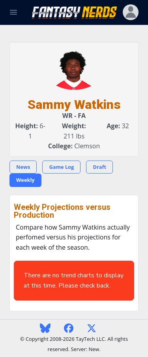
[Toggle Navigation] (13, 12)
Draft (99, 166)
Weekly (25, 179)
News (23, 166)
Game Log (61, 166)
